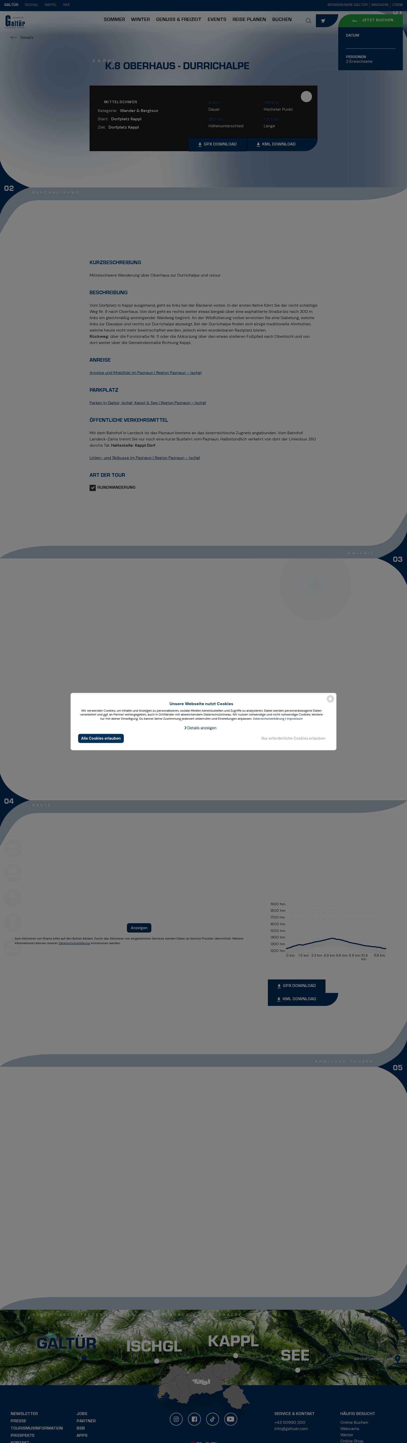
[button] (200, 728)
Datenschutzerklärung (268, 719)
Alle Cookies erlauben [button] (101, 738)
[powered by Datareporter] (330, 702)
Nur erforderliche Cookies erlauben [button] (293, 738)
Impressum (295, 719)
